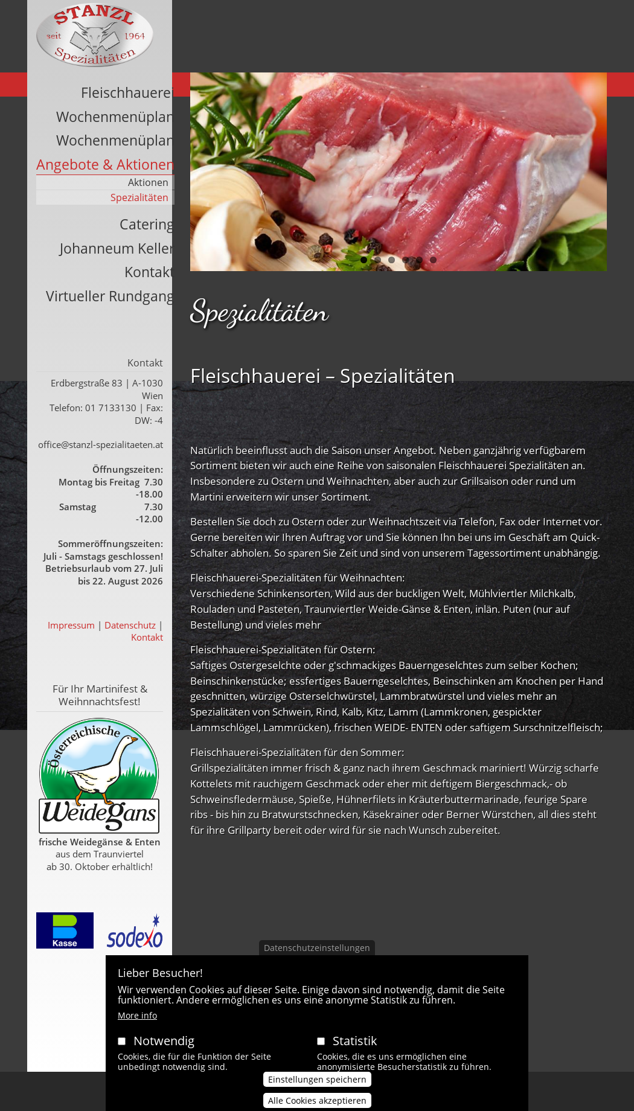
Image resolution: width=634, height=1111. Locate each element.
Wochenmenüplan (115, 116)
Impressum (71, 625)
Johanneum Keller (117, 248)
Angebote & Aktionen (105, 164)
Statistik (355, 1056)
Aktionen (148, 182)
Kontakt (149, 271)
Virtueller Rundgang (110, 296)
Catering (147, 224)
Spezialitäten (139, 197)
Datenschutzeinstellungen (317, 963)
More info (137, 1030)
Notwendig (163, 1056)
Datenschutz (130, 625)
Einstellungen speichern (317, 1094)
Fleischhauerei (128, 92)
